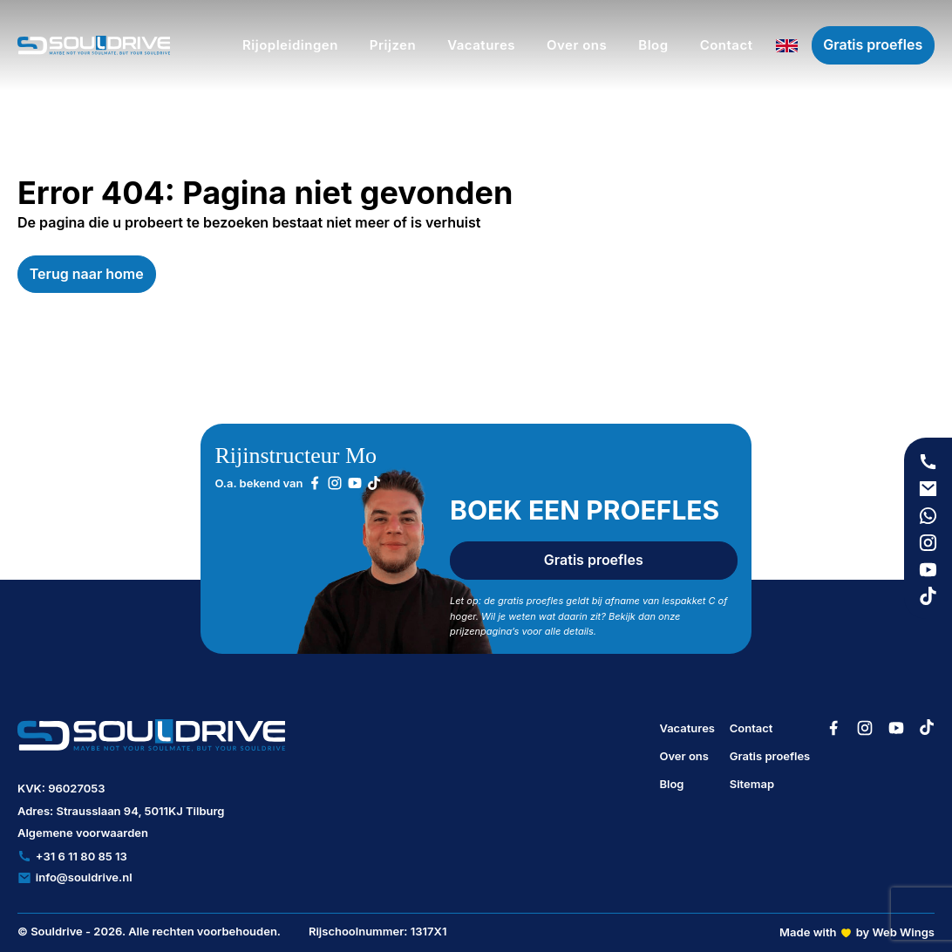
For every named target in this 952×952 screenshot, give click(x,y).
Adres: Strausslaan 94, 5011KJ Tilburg (121, 811)
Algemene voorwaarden (82, 833)
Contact (751, 728)
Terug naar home (87, 273)
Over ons (684, 756)
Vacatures (687, 728)
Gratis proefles (872, 44)
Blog (671, 784)
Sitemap (752, 784)
